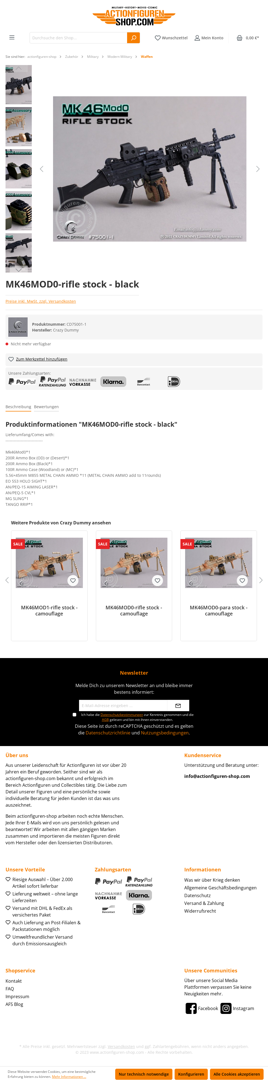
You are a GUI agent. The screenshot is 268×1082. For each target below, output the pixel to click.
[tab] (18, 406)
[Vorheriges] (41, 169)
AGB (105, 719)
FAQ (10, 989)
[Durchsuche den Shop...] (78, 37)
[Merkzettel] (171, 38)
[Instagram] (236, 1008)
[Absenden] (178, 705)
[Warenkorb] (247, 38)
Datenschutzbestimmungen (122, 714)
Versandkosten (121, 1046)
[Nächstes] (258, 169)
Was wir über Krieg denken (212, 880)
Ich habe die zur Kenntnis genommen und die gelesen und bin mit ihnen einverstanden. (137, 717)
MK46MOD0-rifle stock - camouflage (134, 610)
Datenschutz (197, 895)
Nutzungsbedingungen (165, 733)
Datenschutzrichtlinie (108, 733)
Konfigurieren (191, 1074)
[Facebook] (201, 1008)
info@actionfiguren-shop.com (217, 776)
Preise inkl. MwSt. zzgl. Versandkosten (41, 301)
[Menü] (12, 37)
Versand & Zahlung (204, 903)
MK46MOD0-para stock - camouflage (219, 610)
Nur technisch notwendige (144, 1074)
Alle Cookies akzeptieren (237, 1074)
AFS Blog (14, 1004)
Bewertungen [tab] (46, 406)
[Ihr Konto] (209, 38)
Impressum (17, 996)
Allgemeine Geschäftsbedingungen (220, 888)
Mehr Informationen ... (69, 1076)
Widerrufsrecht (200, 911)
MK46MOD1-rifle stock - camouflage (49, 610)
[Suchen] (133, 37)
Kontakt (14, 981)
